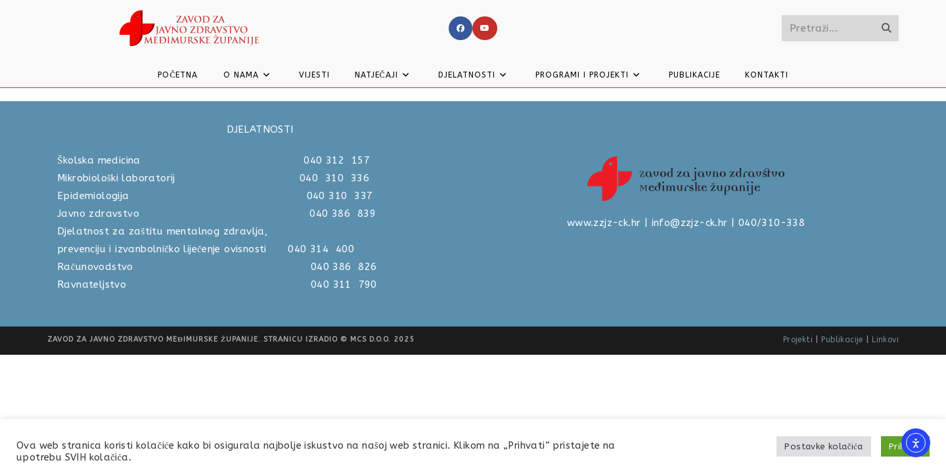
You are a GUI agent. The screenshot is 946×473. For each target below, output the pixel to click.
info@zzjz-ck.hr (690, 341)
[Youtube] (484, 28)
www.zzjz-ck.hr (604, 341)
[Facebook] (460, 28)
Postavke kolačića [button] (823, 446)
